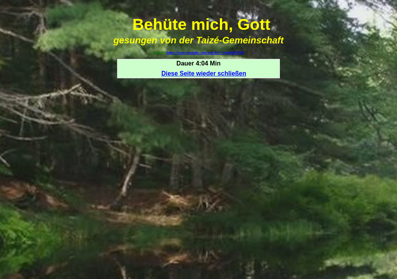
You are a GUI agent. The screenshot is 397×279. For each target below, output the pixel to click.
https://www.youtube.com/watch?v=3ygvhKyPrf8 (205, 52)
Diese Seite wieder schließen (203, 73)
